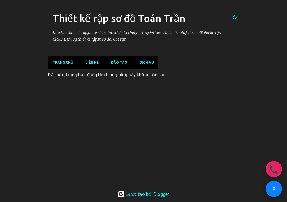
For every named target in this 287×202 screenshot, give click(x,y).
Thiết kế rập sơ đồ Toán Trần (119, 18)
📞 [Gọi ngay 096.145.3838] (274, 169)
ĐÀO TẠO (119, 62)
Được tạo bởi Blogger (143, 194)
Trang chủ (63, 62)
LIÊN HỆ (92, 62)
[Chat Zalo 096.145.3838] (274, 189)
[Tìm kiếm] (235, 18)
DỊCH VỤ (147, 62)
